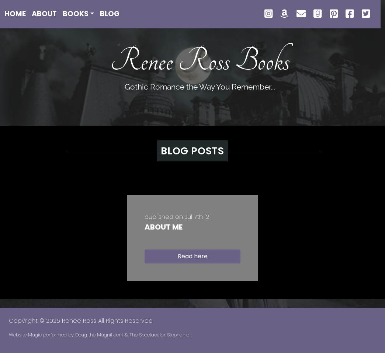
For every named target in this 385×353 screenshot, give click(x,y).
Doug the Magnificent (99, 335)
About (44, 14)
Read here (193, 256)
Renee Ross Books (199, 61)
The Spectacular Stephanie (159, 335)
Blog (109, 14)
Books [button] (76, 14)
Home (15, 14)
